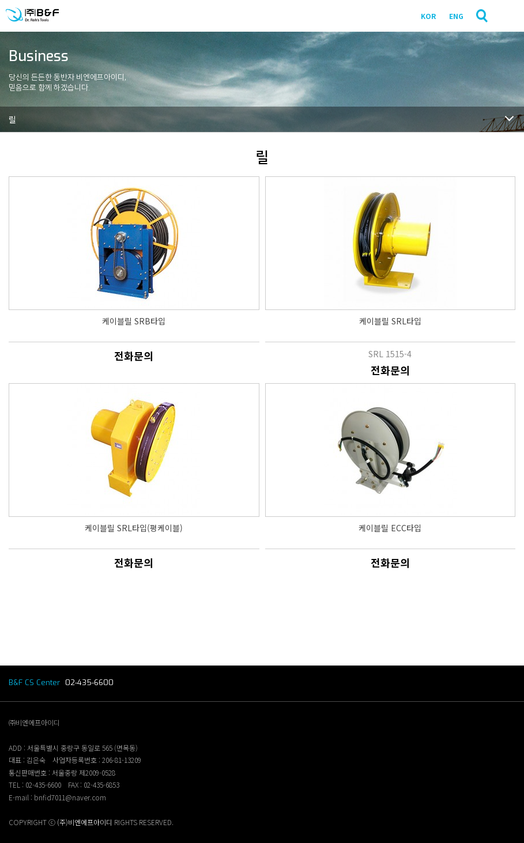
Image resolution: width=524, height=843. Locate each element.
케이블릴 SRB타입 (133, 321)
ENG (456, 16)
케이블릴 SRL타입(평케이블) (134, 528)
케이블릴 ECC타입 (390, 528)
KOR (428, 16)
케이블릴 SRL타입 (390, 321)
